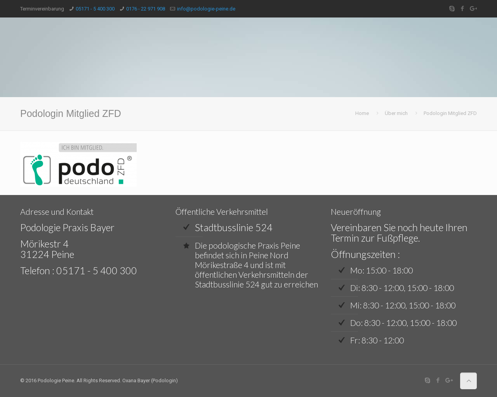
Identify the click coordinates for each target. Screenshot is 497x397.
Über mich (396, 113)
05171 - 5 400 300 (95, 9)
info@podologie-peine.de (206, 9)
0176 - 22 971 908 (145, 9)
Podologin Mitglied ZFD (450, 113)
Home (362, 113)
